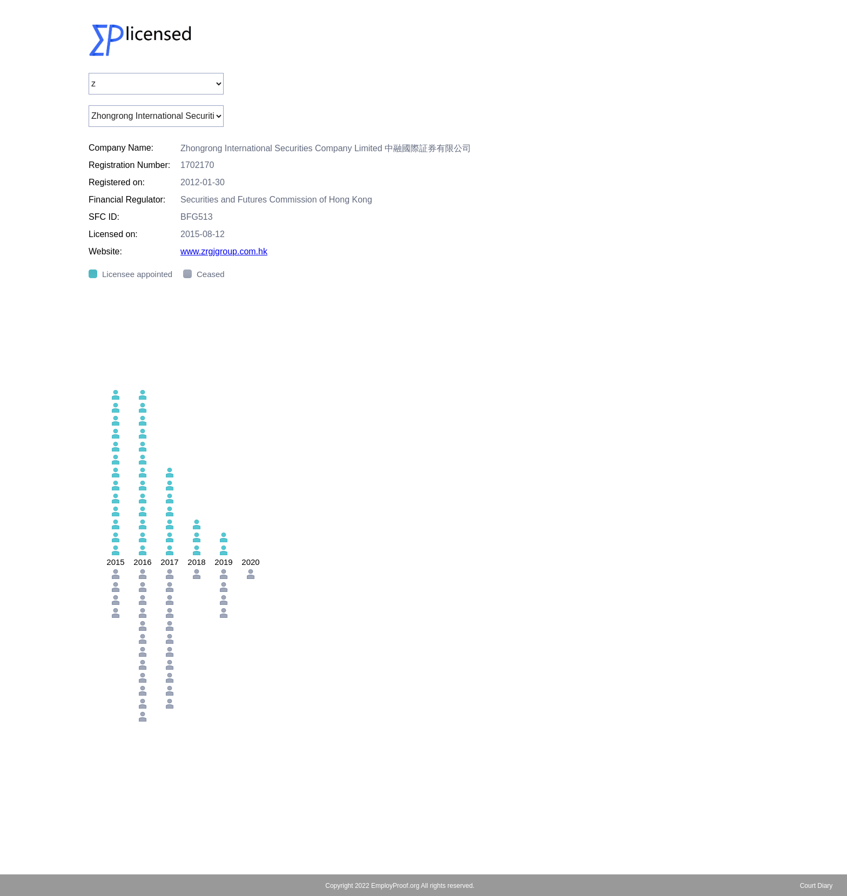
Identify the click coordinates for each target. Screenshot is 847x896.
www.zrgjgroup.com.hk (223, 251)
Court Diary (816, 886)
